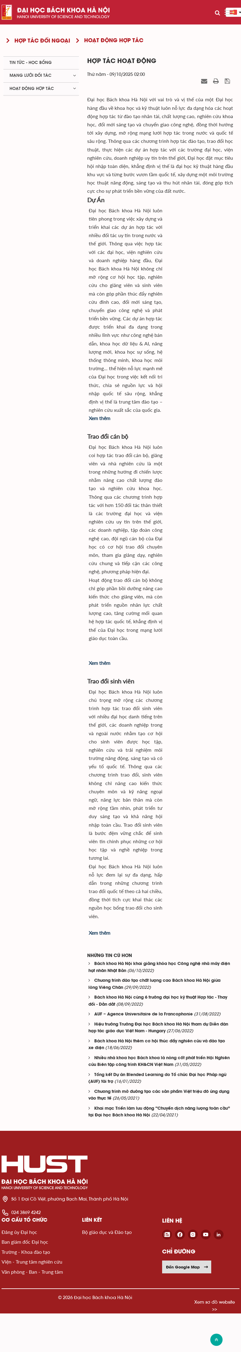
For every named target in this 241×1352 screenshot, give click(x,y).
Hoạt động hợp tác (32, 89)
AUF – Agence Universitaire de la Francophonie (143, 1014)
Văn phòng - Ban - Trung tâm (32, 1272)
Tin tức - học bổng (31, 63)
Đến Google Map (187, 1267)
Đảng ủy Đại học (19, 1232)
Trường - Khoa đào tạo (26, 1252)
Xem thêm (99, 418)
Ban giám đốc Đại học (25, 1242)
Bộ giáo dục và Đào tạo (107, 1232)
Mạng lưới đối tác (31, 75)
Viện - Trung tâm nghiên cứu (32, 1261)
